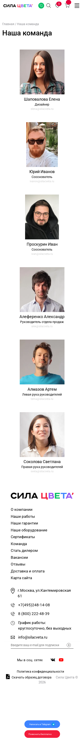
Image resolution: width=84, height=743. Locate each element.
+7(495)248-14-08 (34, 605)
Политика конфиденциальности (40, 671)
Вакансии (19, 557)
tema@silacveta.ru (42, 399)
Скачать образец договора (29, 676)
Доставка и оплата (28, 571)
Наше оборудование (29, 530)
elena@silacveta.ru (42, 108)
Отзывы (18, 564)
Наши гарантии (24, 523)
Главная (8, 24)
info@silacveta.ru (32, 637)
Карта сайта (21, 578)
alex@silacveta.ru (42, 326)
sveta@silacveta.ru (42, 471)
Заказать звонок (41, 5)
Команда (19, 544)
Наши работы (23, 516)
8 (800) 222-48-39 (34, 613)
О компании (21, 509)
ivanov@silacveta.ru (42, 181)
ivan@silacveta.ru (42, 254)
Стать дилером (24, 550)
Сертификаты (23, 537)
